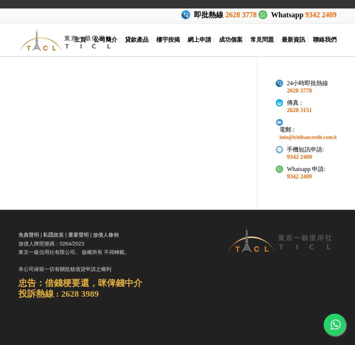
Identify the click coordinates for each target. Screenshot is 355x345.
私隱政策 (53, 235)
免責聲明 (28, 235)
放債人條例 (106, 235)
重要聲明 (78, 235)
